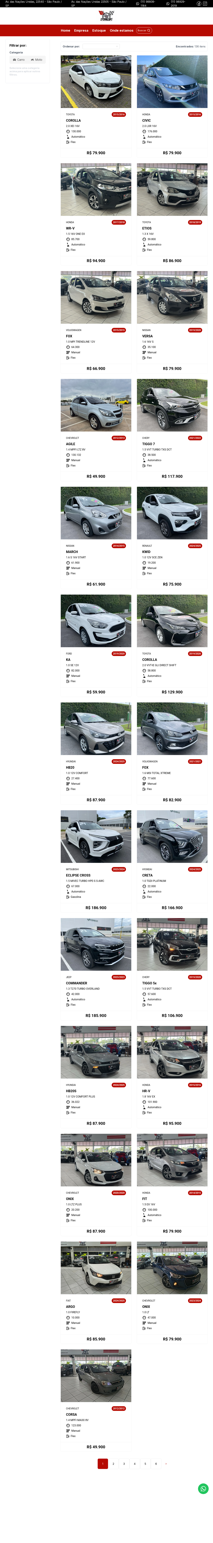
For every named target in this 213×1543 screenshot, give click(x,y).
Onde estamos (121, 30)
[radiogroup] (27, 60)
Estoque (99, 30)
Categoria (16, 52)
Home (65, 30)
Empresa (81, 30)
